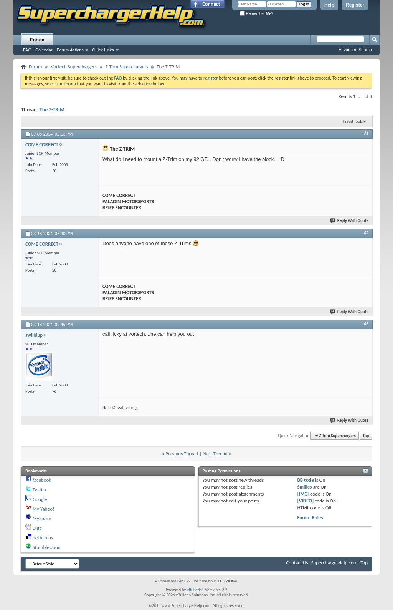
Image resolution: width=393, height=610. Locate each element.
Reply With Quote (349, 220)
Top (366, 435)
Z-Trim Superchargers (127, 67)
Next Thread (215, 453)
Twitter (40, 489)
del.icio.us (43, 537)
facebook (42, 480)
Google (40, 499)
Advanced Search (355, 49)
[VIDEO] (305, 501)
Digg (37, 528)
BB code (305, 480)
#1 (366, 133)
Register (355, 5)
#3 (366, 324)
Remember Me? (256, 14)
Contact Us (297, 562)
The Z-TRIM (52, 109)
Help (329, 5)
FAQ (27, 50)
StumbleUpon (47, 547)
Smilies (304, 487)
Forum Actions (70, 50)
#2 (366, 232)
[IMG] (303, 494)
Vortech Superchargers (73, 67)
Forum (37, 40)
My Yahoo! (43, 509)
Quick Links (103, 50)
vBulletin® (195, 589)
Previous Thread (181, 453)
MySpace (42, 518)
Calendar (44, 50)
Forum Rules (310, 517)
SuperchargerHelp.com (334, 562)
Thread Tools (352, 121)
